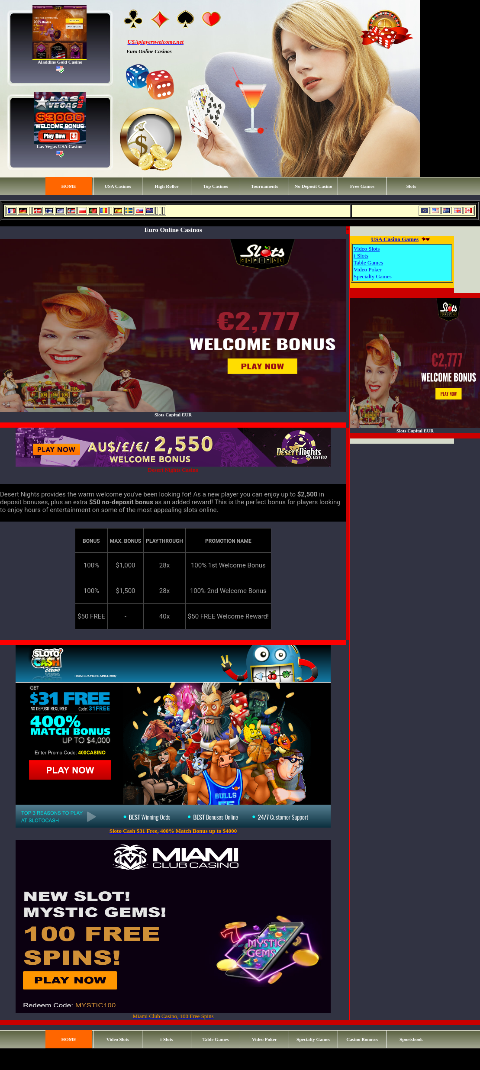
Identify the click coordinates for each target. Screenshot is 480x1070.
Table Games (368, 262)
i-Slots (361, 255)
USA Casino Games (395, 239)
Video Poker (368, 269)
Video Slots (367, 248)
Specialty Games (373, 276)
